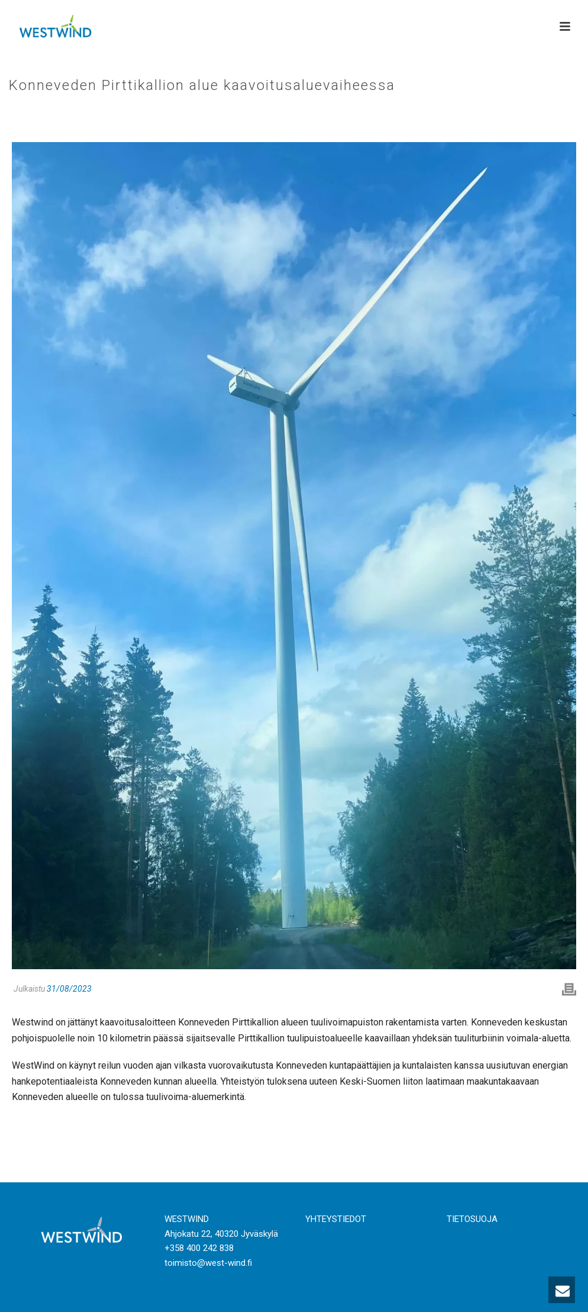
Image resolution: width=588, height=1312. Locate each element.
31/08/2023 (69, 988)
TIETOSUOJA (472, 1219)
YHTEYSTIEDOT (335, 1219)
